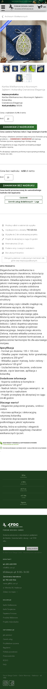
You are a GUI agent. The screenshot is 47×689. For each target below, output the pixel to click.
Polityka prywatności (10, 651)
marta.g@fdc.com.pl (10, 583)
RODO (5, 660)
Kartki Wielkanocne (9, 605)
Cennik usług (7, 639)
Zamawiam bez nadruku (18, 185)
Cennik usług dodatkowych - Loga (23, 202)
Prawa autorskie (9, 656)
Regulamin (6, 647)
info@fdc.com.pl (9, 567)
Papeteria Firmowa (9, 613)
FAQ (4, 664)
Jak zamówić (7, 635)
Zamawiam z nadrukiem (18, 127)
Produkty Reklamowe (10, 617)
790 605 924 (32, 230)
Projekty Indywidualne (10, 621)
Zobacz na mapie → (10, 591)
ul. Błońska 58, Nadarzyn (12, 587)
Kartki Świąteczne (9, 609)
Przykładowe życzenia (11, 643)
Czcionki (23, 198)
